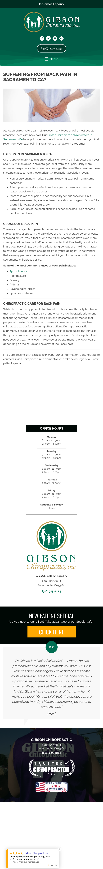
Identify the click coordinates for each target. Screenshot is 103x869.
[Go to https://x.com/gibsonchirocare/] (48, 39)
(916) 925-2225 (51, 591)
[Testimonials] (51, 683)
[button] (51, 631)
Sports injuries (18, 271)
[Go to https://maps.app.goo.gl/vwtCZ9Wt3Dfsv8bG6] (61, 38)
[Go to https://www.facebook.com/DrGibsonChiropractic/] (42, 39)
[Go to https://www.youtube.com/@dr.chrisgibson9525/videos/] (54, 39)
